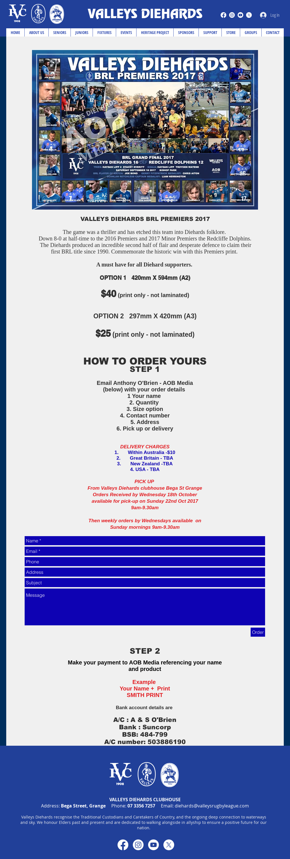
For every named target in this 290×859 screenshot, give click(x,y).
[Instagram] (232, 15)
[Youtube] (240, 15)
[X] (249, 15)
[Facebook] (223, 15)
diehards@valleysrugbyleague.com (212, 806)
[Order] (258, 632)
